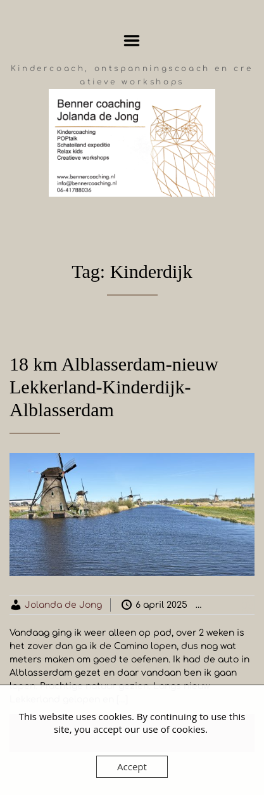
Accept (132, 766)
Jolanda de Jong (63, 605)
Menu (132, 40)
